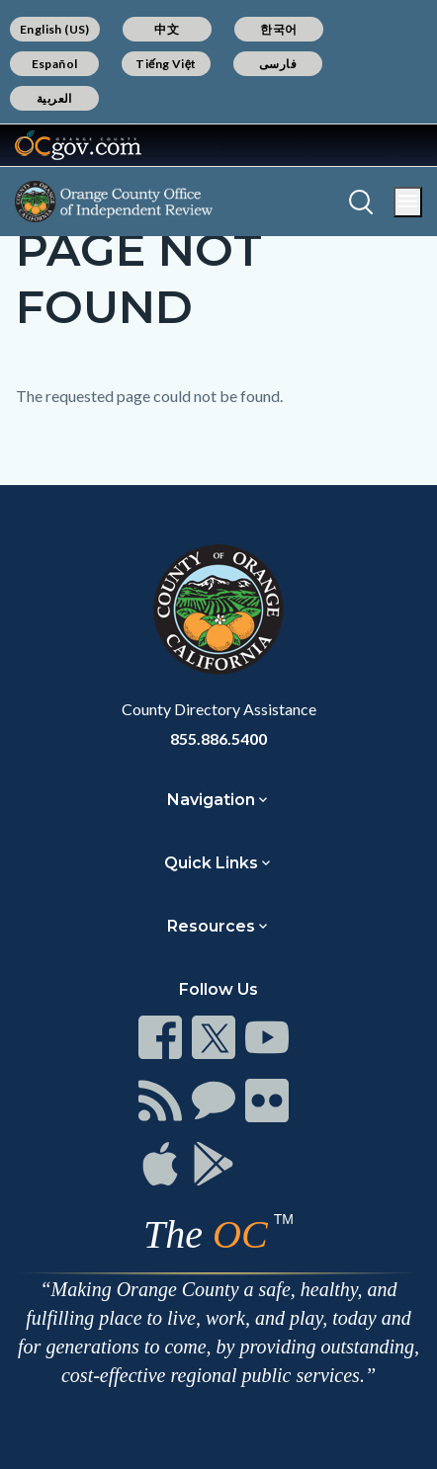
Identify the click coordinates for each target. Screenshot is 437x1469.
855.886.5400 (218, 738)
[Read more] (78, 145)
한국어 (278, 29)
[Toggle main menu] (407, 202)
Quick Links (211, 863)
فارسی (278, 63)
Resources (211, 926)
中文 (166, 29)
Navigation (211, 799)
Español (55, 63)
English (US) (55, 29)
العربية (54, 98)
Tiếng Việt (166, 63)
